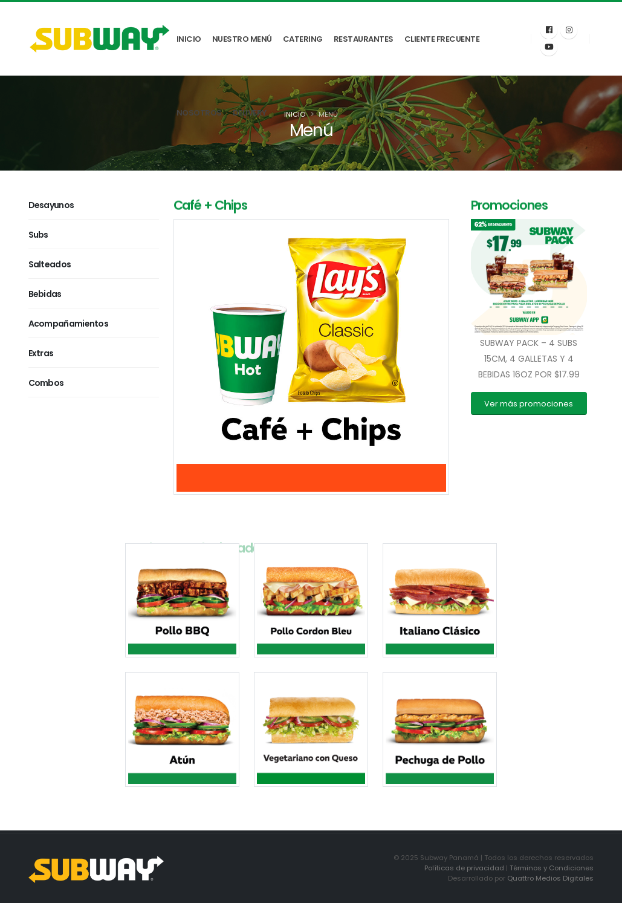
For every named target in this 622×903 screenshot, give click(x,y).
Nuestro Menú (242, 39)
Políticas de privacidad (464, 868)
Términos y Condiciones (552, 868)
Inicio (189, 39)
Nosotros (199, 113)
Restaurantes (364, 39)
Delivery (250, 113)
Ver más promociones (528, 404)
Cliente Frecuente (442, 39)
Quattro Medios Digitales (550, 878)
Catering (303, 39)
